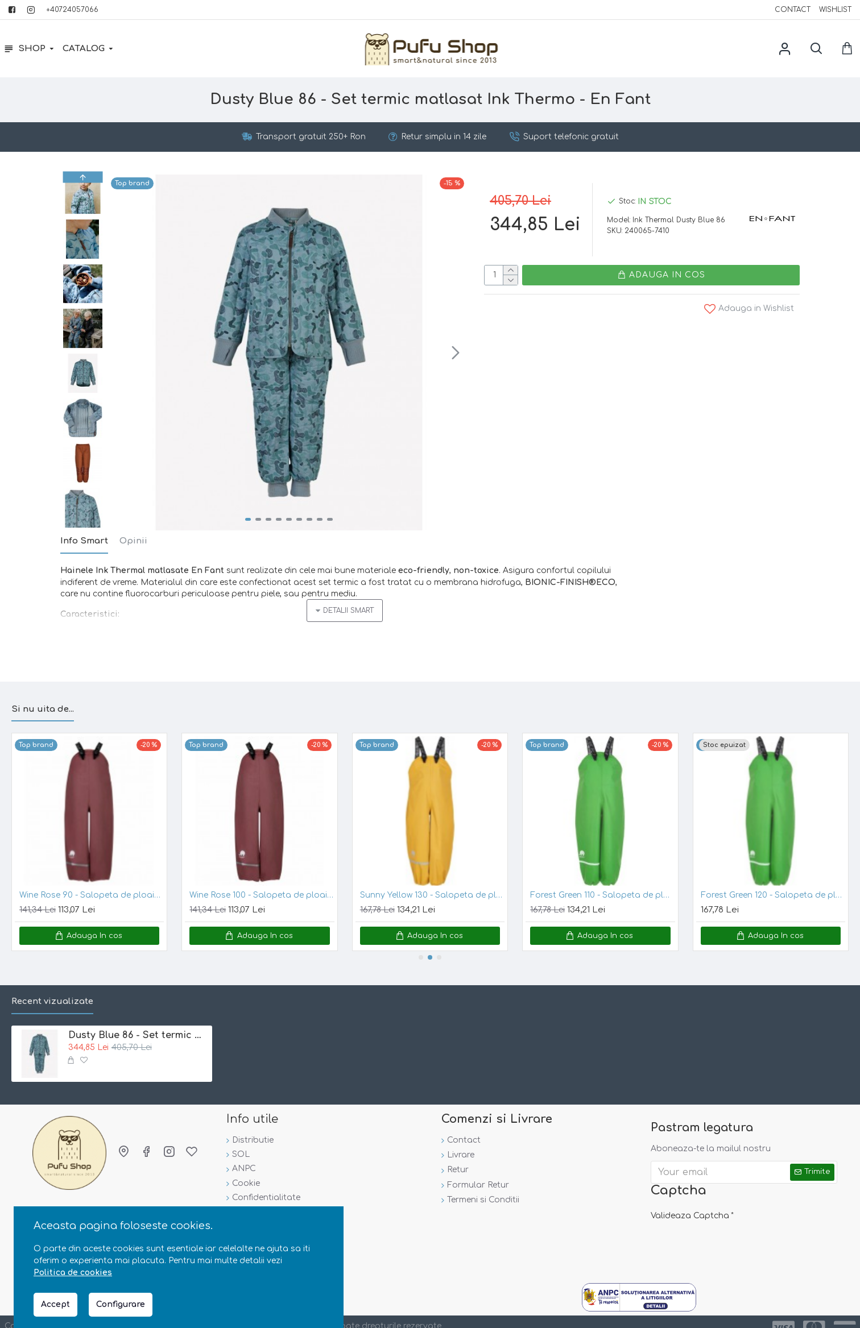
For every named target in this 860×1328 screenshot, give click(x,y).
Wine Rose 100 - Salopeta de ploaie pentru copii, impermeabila (261, 881)
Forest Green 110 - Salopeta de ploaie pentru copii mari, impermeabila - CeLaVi (602, 881)
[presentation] (730, 1231)
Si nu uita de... (42, 695)
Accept (55, 1304)
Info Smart (84, 541)
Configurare (120, 1304)
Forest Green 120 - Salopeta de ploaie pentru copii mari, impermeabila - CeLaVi (773, 881)
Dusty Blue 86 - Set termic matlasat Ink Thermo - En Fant (138, 1021)
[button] (455, 352)
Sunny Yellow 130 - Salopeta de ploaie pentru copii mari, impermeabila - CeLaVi (432, 881)
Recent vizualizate (52, 987)
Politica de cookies (73, 1272)
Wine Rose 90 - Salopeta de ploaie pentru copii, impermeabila (91, 881)
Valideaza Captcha (690, 1201)
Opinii (133, 541)
